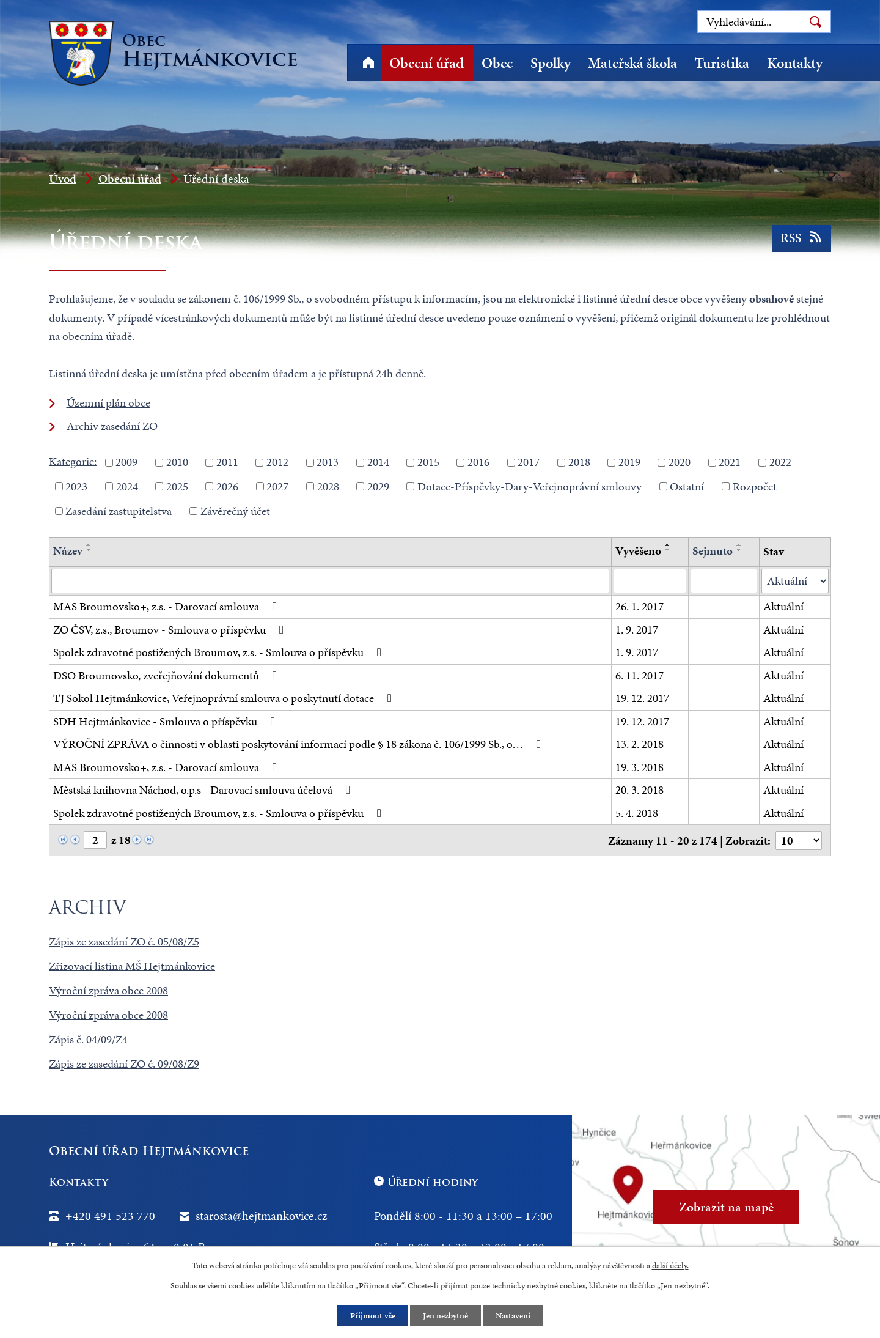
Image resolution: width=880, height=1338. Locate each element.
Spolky (550, 63)
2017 (529, 462)
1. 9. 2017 (636, 629)
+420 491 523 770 (110, 1215)
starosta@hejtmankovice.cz (261, 1215)
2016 (479, 462)
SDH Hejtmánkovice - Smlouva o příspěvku (166, 721)
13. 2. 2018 (639, 744)
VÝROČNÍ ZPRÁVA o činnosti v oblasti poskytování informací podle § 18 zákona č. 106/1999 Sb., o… (299, 744)
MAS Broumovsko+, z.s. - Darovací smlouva (167, 606)
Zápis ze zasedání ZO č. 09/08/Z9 (124, 1063)
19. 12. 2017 (642, 698)
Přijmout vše (372, 1315)
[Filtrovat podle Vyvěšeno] (650, 581)
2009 (127, 462)
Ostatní (687, 486)
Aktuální (783, 606)
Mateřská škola (632, 63)
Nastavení (513, 1315)
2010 (177, 462)
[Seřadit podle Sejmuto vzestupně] (739, 544)
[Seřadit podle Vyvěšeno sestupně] (668, 549)
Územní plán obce (108, 402)
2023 (76, 486)
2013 (328, 462)
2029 (378, 486)
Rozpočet (755, 486)
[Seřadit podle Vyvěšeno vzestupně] (668, 544)
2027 (277, 486)
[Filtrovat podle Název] (330, 581)
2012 (277, 462)
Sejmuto (712, 550)
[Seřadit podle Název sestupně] (89, 549)
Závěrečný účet (235, 510)
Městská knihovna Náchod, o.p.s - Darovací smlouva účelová (204, 790)
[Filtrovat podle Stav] (795, 581)
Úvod (368, 63)
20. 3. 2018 (639, 790)
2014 (378, 462)
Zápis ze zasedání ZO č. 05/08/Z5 (124, 941)
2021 (730, 462)
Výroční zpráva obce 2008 (108, 990)
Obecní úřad (426, 63)
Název (67, 550)
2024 (127, 486)
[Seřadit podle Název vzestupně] (89, 544)
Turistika (722, 63)
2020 (680, 462)
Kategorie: (73, 461)
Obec (497, 63)
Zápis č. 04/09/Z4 (88, 1039)
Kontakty (795, 63)
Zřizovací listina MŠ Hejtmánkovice (132, 966)
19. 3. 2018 (639, 767)
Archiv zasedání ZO (112, 426)
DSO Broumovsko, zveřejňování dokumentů (167, 675)
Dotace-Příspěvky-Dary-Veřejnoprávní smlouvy (529, 486)
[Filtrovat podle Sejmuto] (724, 581)
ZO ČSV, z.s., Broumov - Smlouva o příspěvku (170, 629)
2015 (428, 462)
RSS (802, 238)
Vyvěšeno (638, 550)
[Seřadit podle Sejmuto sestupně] (739, 549)
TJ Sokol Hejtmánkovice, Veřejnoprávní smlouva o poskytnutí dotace (225, 698)
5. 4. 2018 (636, 813)
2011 (227, 462)
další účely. (670, 1265)
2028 (328, 486)
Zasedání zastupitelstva (118, 510)
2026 (227, 486)
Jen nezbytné (445, 1315)
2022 (780, 462)
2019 (629, 462)
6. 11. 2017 (639, 675)
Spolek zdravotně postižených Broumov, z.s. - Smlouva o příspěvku (219, 652)
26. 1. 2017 (639, 606)
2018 (579, 462)
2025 (177, 486)
